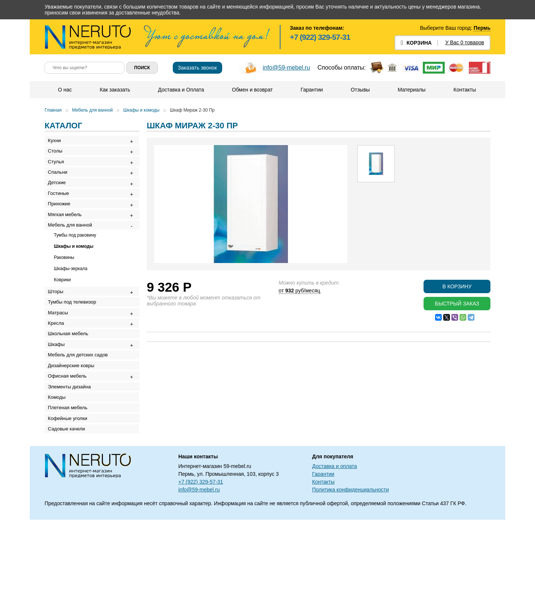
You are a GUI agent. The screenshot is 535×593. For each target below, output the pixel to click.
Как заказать (114, 90)
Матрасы (61, 349)
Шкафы (59, 390)
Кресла (59, 363)
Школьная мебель (71, 376)
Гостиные (61, 211)
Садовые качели (69, 500)
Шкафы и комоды (141, 110)
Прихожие (62, 224)
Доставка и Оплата (181, 90)
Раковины (64, 286)
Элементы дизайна (72, 445)
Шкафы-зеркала (70, 297)
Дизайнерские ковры (74, 418)
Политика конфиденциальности (350, 563)
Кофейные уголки (70, 487)
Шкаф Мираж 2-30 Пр (192, 110)
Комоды (59, 459)
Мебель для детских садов (80, 404)
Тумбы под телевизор (75, 335)
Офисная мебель (70, 432)
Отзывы (359, 90)
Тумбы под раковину (75, 263)
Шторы (58, 321)
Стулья (59, 169)
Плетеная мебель (70, 473)
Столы (58, 155)
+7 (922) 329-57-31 (320, 37)
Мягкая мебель (67, 238)
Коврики (62, 308)
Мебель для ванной (92, 110)
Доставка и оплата (334, 539)
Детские (59, 197)
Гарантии (311, 90)
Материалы (411, 90)
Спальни (60, 183)
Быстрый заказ (457, 304)
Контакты (464, 90)
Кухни (57, 142)
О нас (64, 90)
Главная (53, 110)
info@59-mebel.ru (286, 67)
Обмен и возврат (251, 90)
